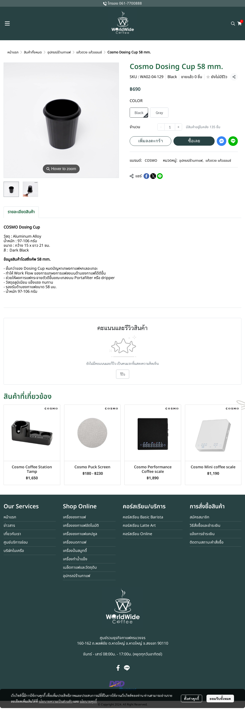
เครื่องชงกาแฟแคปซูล (80, 534)
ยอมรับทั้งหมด (220, 698)
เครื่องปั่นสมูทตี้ (75, 551)
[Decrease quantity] (161, 127)
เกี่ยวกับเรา (12, 534)
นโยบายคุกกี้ (88, 701)
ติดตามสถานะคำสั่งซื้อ (206, 542)
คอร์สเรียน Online (137, 534)
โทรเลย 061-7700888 (125, 3)
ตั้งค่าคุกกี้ (191, 698)
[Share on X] (153, 176)
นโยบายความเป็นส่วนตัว (55, 701)
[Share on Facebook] (146, 176)
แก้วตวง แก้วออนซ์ (89, 52)
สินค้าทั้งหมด (33, 52)
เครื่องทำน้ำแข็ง (75, 559)
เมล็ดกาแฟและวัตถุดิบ (80, 567)
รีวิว (122, 374)
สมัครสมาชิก (199, 517)
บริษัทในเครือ (14, 551)
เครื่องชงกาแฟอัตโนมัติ (81, 525)
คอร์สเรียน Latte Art (139, 525)
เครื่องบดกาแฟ (74, 542)
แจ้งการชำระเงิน (202, 534)
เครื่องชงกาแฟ (74, 517)
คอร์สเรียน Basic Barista (143, 517)
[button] (233, 23)
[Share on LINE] (160, 176)
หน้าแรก (12, 52)
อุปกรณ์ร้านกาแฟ (59, 52)
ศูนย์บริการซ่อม (16, 542)
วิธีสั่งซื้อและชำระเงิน (205, 525)
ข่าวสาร (9, 525)
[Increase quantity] (178, 127)
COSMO (151, 160)
